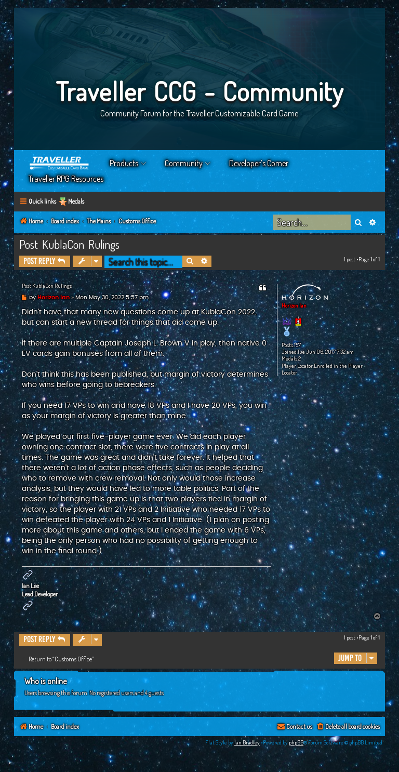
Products (124, 163)
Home (60, 163)
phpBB (296, 742)
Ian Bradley (247, 742)
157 (297, 345)
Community (184, 163)
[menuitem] (348, 727)
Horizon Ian (294, 305)
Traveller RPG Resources (66, 179)
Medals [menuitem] (76, 201)
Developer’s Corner (258, 163)
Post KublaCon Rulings (69, 244)
